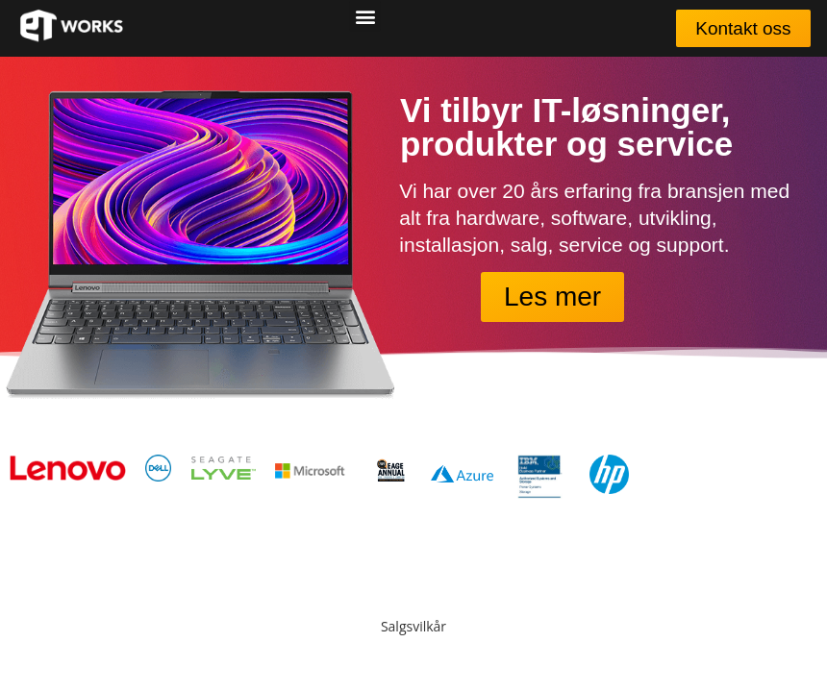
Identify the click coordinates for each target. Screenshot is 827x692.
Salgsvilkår (413, 626)
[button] (365, 16)
